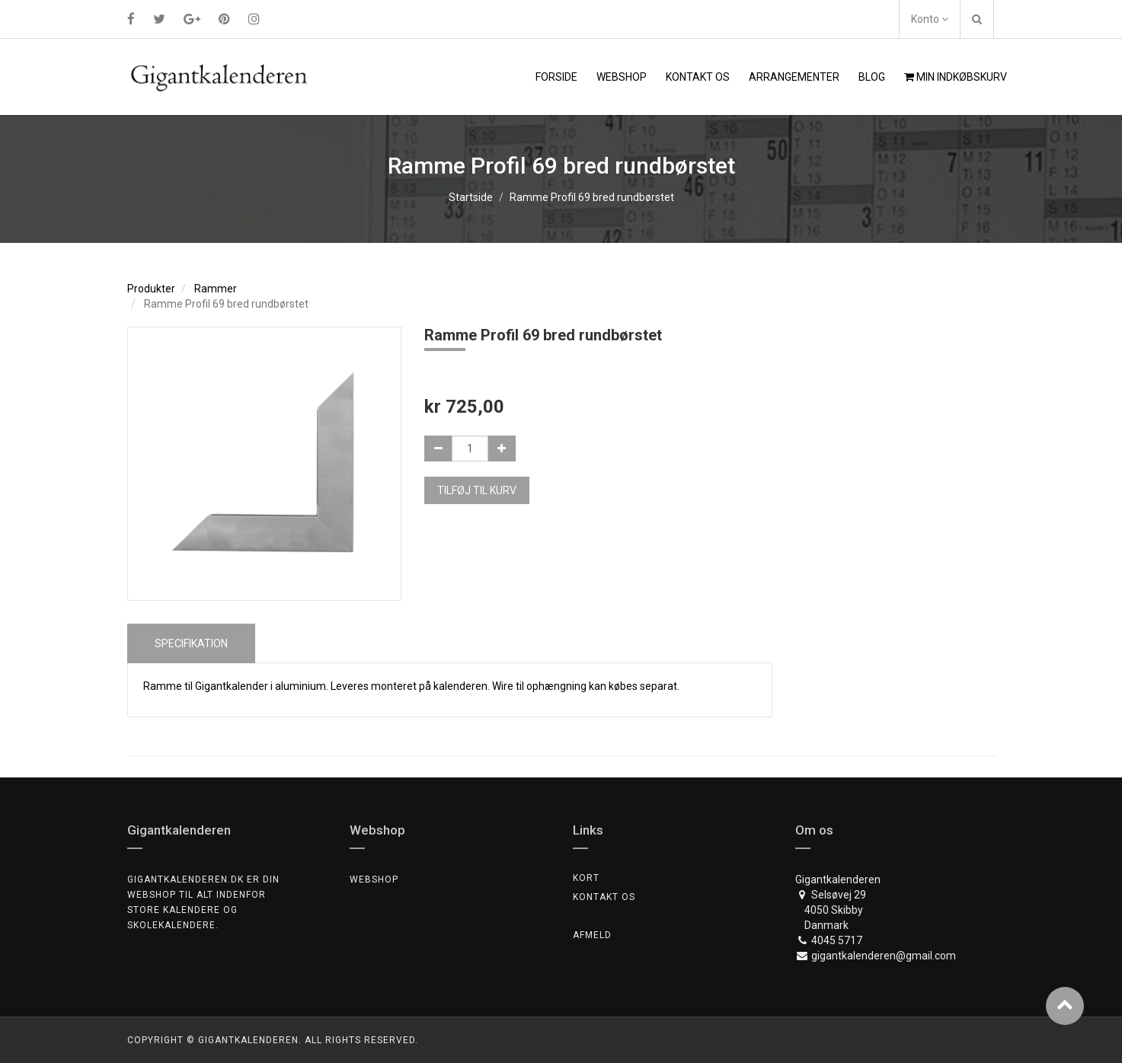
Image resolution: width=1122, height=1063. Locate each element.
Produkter (151, 289)
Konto (929, 19)
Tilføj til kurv (476, 490)
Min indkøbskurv (955, 77)
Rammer (215, 289)
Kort (586, 878)
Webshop (374, 879)
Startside (471, 197)
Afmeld (592, 935)
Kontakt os (604, 897)
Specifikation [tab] (191, 643)
